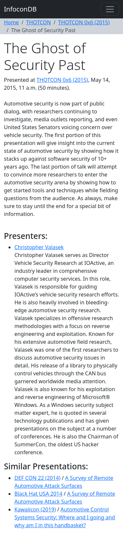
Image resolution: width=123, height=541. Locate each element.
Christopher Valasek (39, 247)
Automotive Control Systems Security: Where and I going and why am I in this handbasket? (64, 517)
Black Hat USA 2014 (38, 493)
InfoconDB (20, 9)
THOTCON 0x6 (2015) (84, 22)
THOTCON (38, 22)
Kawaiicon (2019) (35, 509)
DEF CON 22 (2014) (37, 478)
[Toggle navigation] (110, 9)
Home (11, 22)
